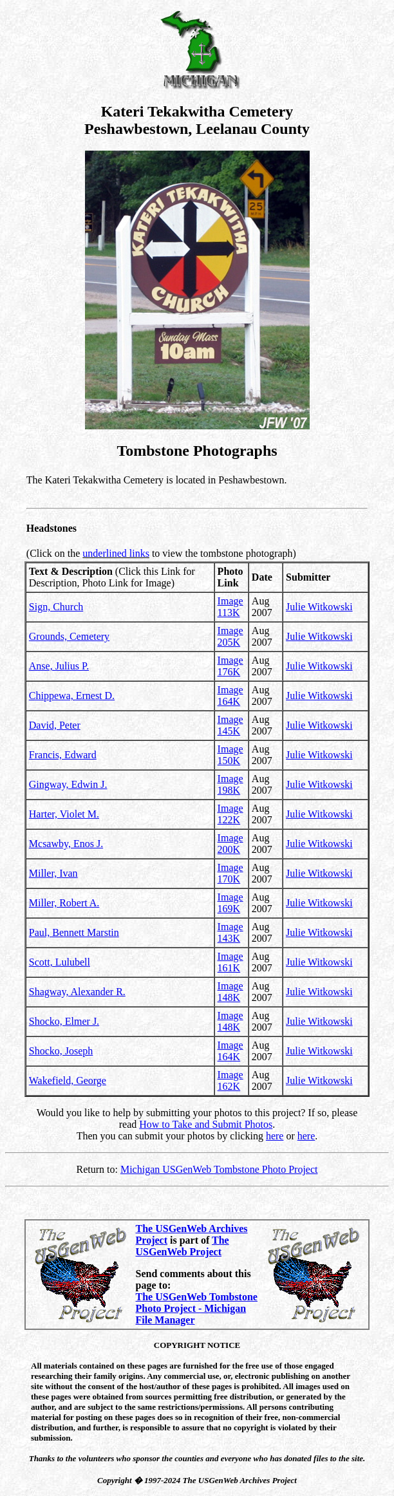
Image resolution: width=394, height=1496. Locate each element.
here (275, 1135)
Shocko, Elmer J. (64, 1021)
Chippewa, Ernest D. (72, 695)
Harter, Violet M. (64, 814)
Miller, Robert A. (64, 902)
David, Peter (54, 725)
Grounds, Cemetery (69, 636)
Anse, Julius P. (59, 665)
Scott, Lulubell (59, 962)
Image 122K (230, 814)
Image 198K (230, 784)
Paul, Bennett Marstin (74, 932)
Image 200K (230, 843)
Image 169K (230, 903)
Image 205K (230, 636)
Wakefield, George (67, 1080)
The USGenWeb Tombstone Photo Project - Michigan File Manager (197, 1308)
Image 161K (230, 962)
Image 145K (230, 725)
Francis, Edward (63, 754)
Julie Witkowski (319, 606)
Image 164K (230, 695)
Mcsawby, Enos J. (66, 843)
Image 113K (230, 606)
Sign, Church (56, 606)
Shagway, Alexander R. (77, 991)
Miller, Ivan (53, 873)
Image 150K (230, 754)
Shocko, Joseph (61, 1050)
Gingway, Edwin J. (68, 784)
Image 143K (230, 932)
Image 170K (230, 873)
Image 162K (230, 1080)
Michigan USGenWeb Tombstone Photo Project (219, 1169)
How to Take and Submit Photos (205, 1124)
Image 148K (230, 991)
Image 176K (230, 666)
